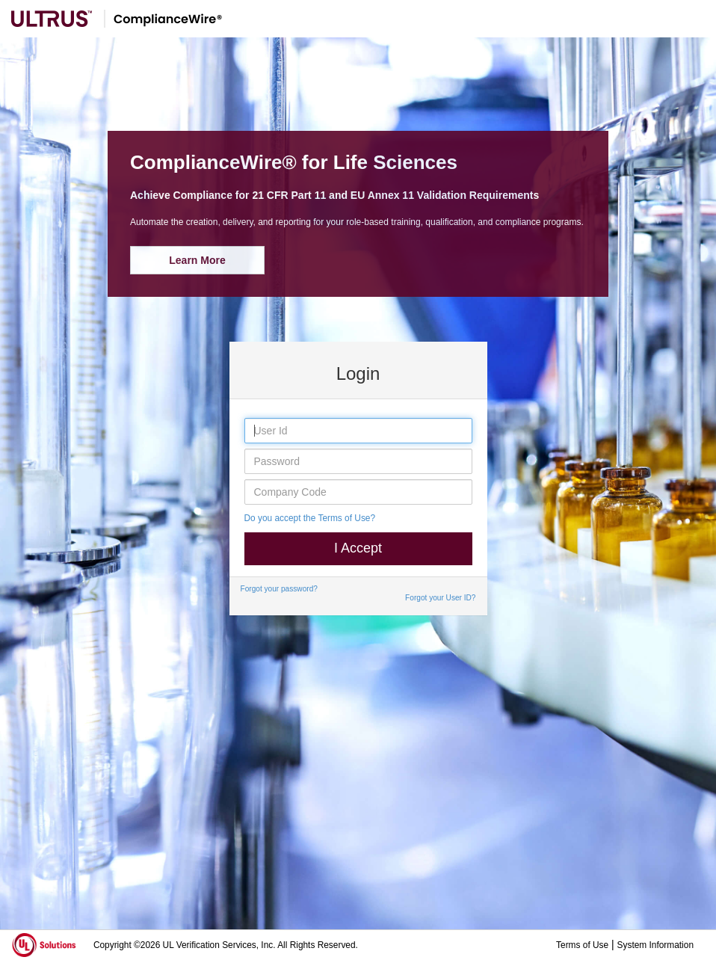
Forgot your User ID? (440, 598)
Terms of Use (582, 945)
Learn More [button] (197, 260)
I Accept (358, 548)
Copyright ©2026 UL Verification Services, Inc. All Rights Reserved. (225, 945)
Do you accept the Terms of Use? (310, 518)
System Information (655, 945)
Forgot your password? (279, 589)
